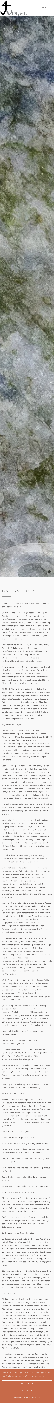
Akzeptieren (27, 1383)
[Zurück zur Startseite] (15, 8)
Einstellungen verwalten (27, 1397)
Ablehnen (27, 1390)
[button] (47, 8)
